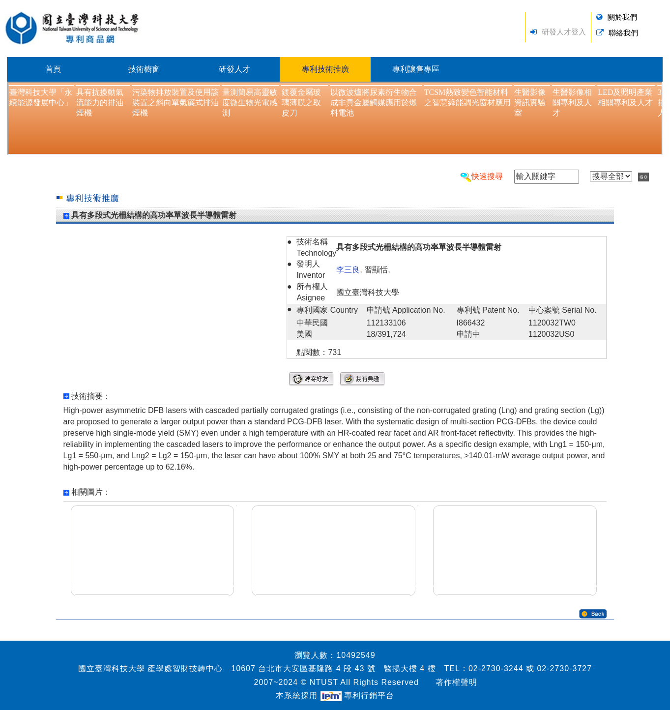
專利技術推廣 (325, 69)
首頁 (53, 69)
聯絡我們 (623, 33)
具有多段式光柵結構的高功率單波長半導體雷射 (153, 215)
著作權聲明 (456, 682)
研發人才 (234, 69)
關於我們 (622, 17)
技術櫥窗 (144, 69)
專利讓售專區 (415, 69)
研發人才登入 (564, 32)
